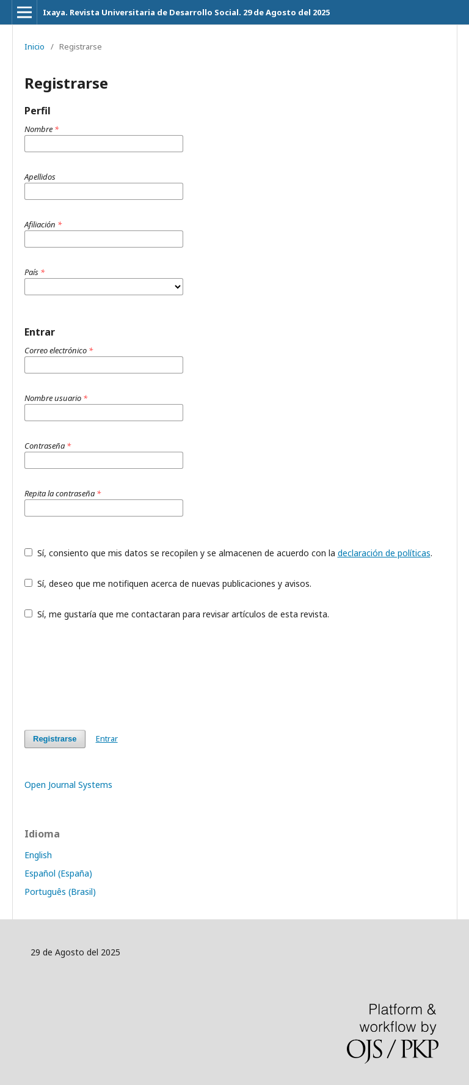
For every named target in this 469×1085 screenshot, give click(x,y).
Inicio (34, 46)
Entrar (107, 738)
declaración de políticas (384, 553)
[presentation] (117, 675)
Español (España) (58, 873)
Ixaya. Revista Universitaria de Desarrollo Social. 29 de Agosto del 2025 (186, 12)
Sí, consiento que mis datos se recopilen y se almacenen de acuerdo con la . (228, 553)
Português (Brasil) (60, 891)
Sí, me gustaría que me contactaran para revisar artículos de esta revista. (176, 614)
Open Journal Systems (68, 784)
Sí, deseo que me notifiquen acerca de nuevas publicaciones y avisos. (167, 583)
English (38, 855)
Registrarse (55, 738)
